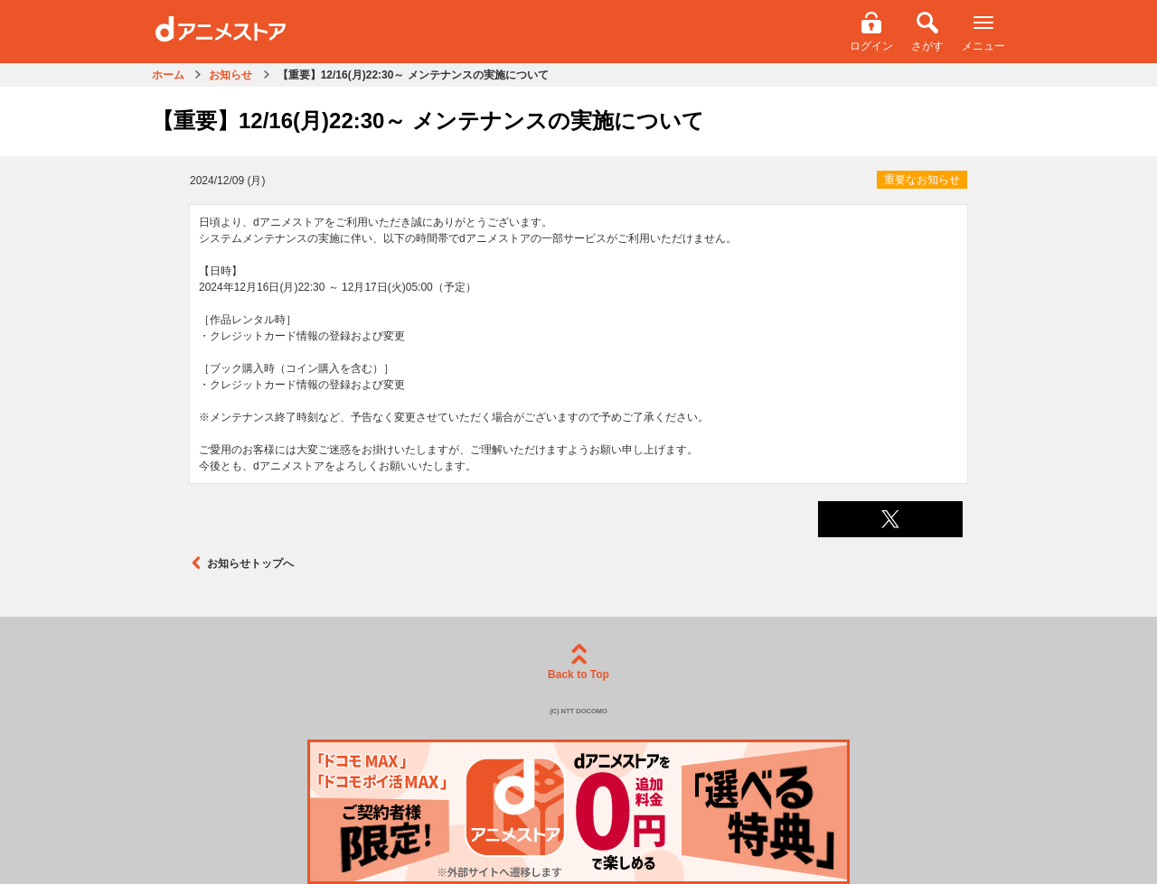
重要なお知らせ (922, 179)
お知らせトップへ (242, 563)
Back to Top (578, 662)
